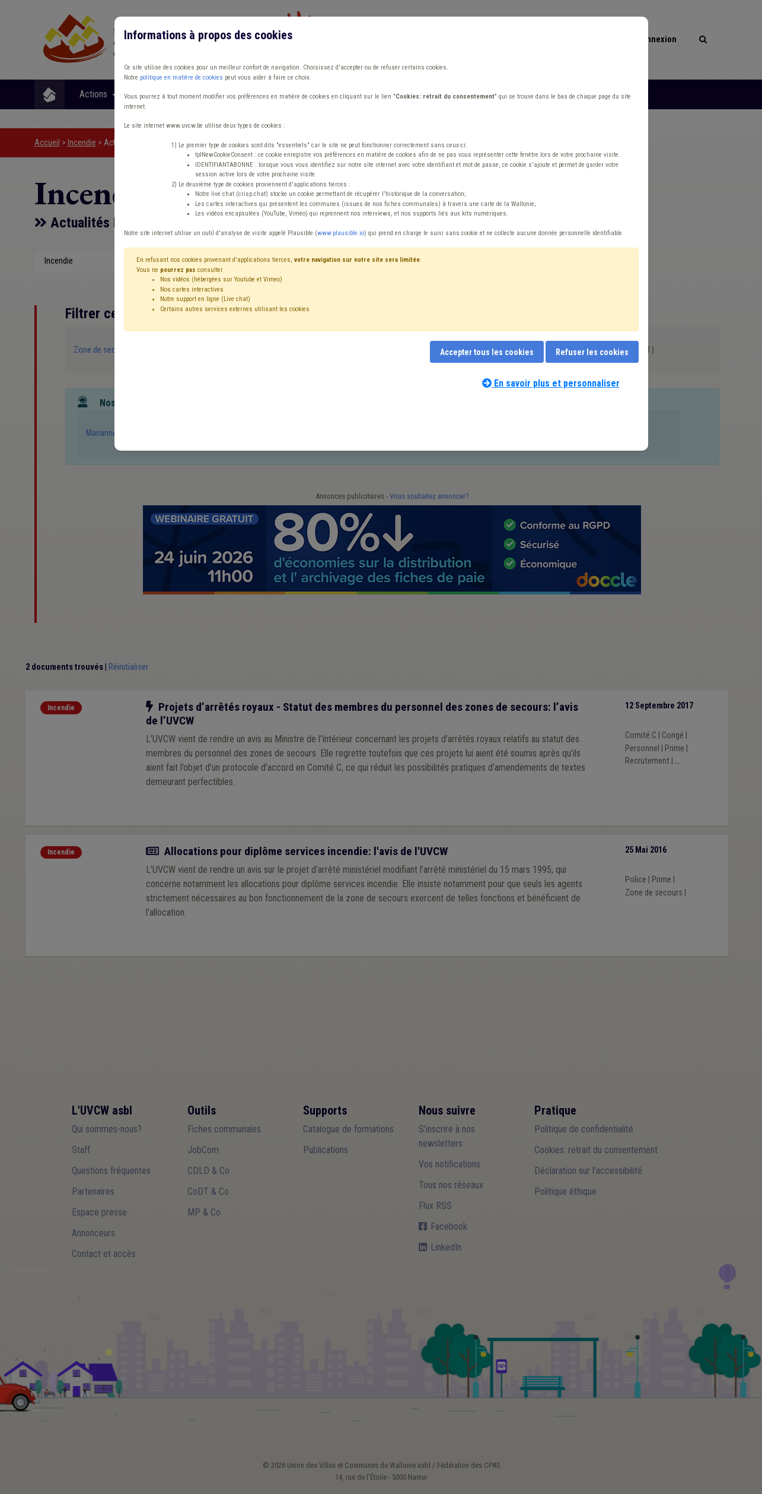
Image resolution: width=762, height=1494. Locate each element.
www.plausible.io (340, 233)
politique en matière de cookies (181, 77)
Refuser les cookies (592, 352)
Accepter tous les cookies (487, 352)
